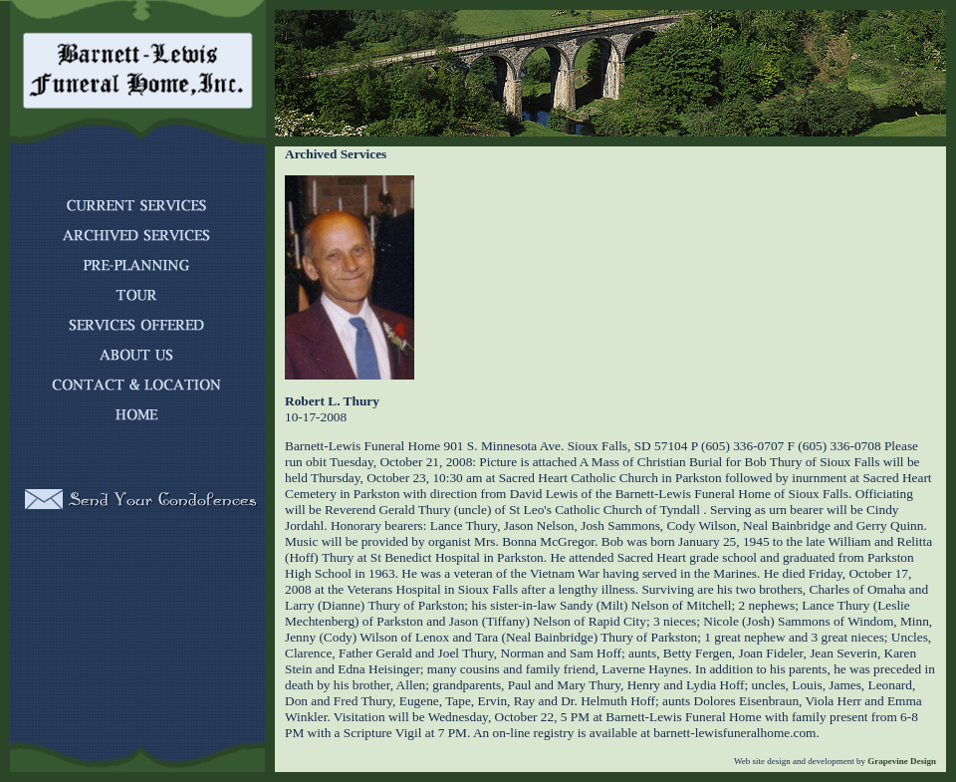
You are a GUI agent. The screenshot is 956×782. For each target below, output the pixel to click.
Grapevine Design (900, 761)
